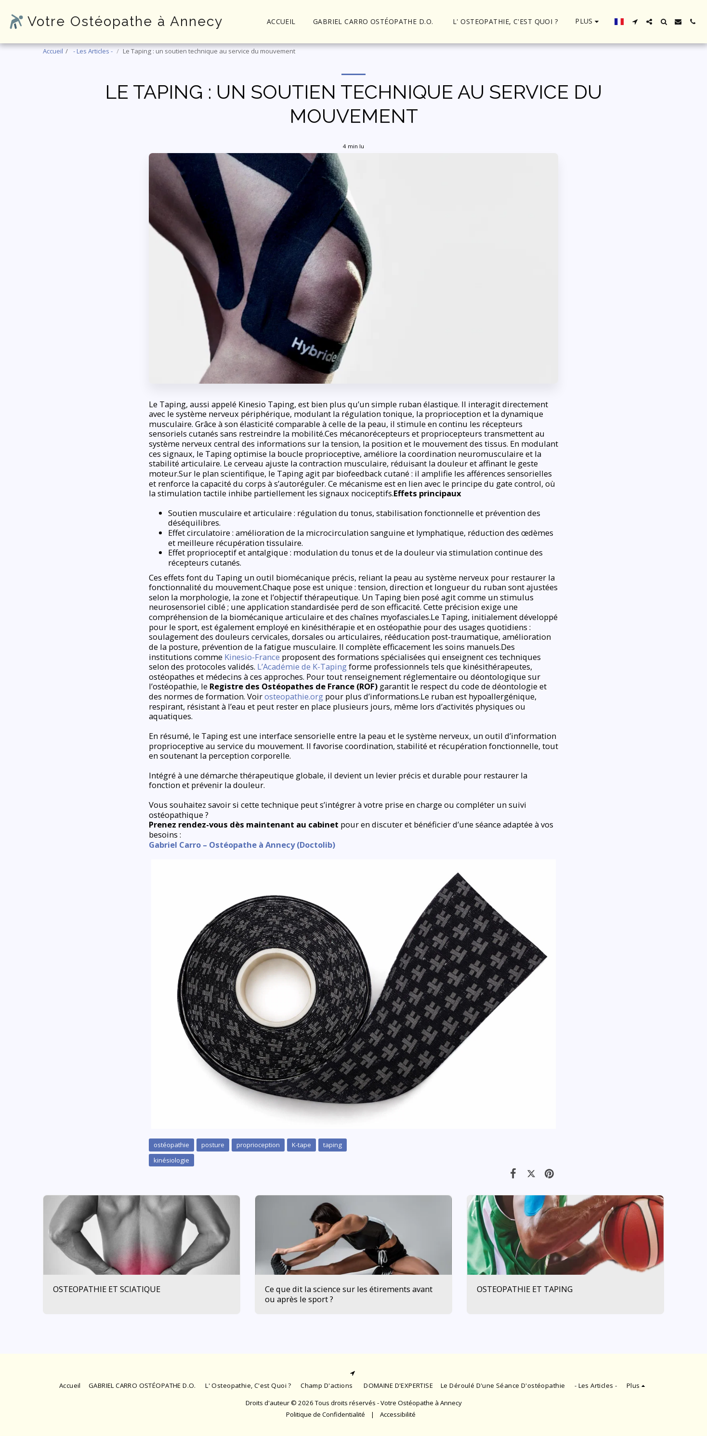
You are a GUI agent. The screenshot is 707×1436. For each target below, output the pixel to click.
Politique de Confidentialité (325, 1414)
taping (332, 1144)
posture (212, 1144)
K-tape (301, 1144)
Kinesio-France (252, 656)
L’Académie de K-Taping (302, 666)
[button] (635, 21)
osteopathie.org (293, 696)
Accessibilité (398, 1414)
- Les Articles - (93, 51)
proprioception (258, 1144)
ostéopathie (171, 1144)
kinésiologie (171, 1160)
